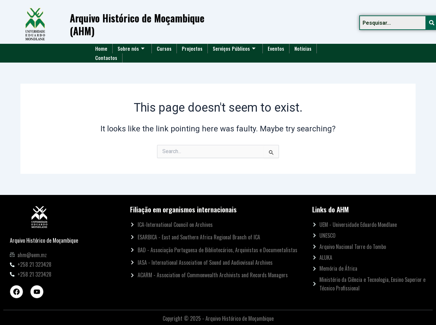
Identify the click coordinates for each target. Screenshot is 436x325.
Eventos (276, 48)
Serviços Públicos (234, 48)
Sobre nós (131, 48)
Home (101, 48)
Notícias (303, 48)
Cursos (164, 48)
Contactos (106, 57)
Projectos (192, 48)
